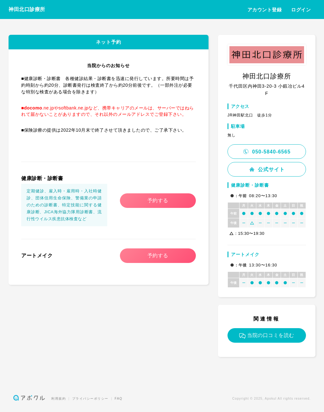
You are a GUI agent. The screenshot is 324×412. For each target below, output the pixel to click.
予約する (157, 200)
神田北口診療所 (27, 9)
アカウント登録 (264, 9)
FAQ (118, 398)
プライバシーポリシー (90, 398)
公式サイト (267, 169)
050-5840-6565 (266, 152)
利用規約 (58, 398)
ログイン (301, 9)
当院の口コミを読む (266, 335)
